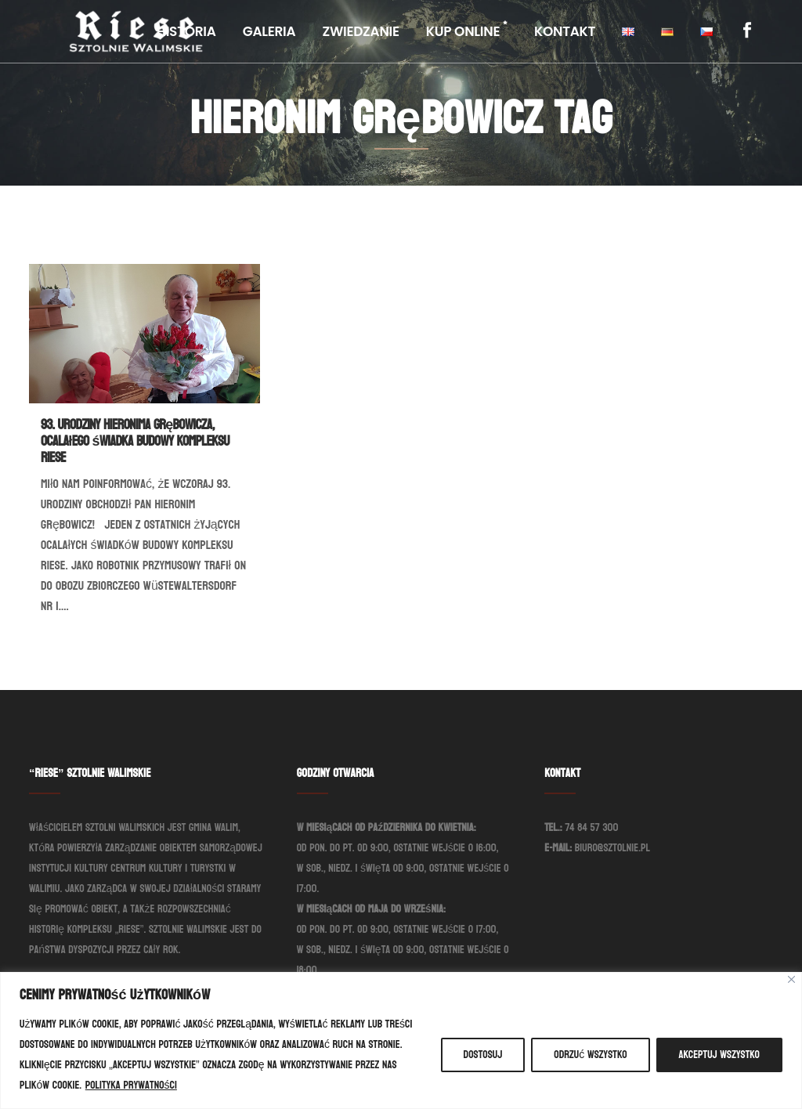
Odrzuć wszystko (590, 1054)
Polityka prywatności (131, 1085)
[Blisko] (791, 979)
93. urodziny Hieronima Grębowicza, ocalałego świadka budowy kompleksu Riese (135, 441)
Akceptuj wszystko (719, 1054)
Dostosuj (483, 1054)
